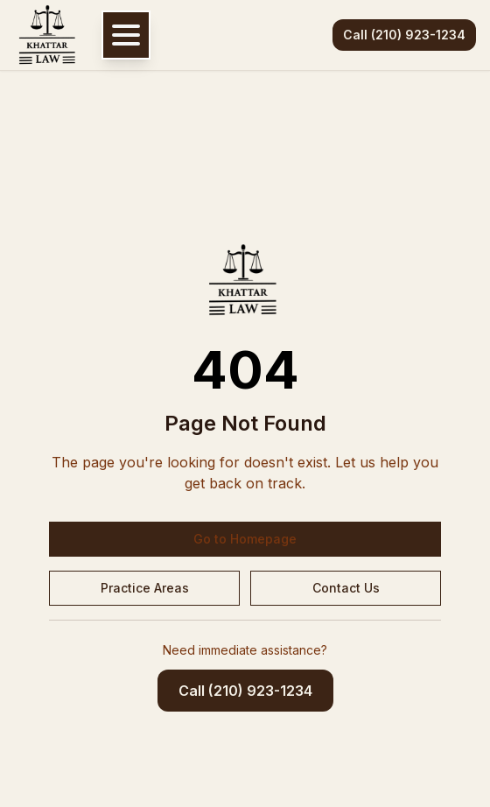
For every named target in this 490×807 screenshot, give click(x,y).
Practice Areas (145, 587)
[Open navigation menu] (126, 35)
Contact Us (346, 587)
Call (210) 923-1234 (404, 34)
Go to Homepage (245, 538)
